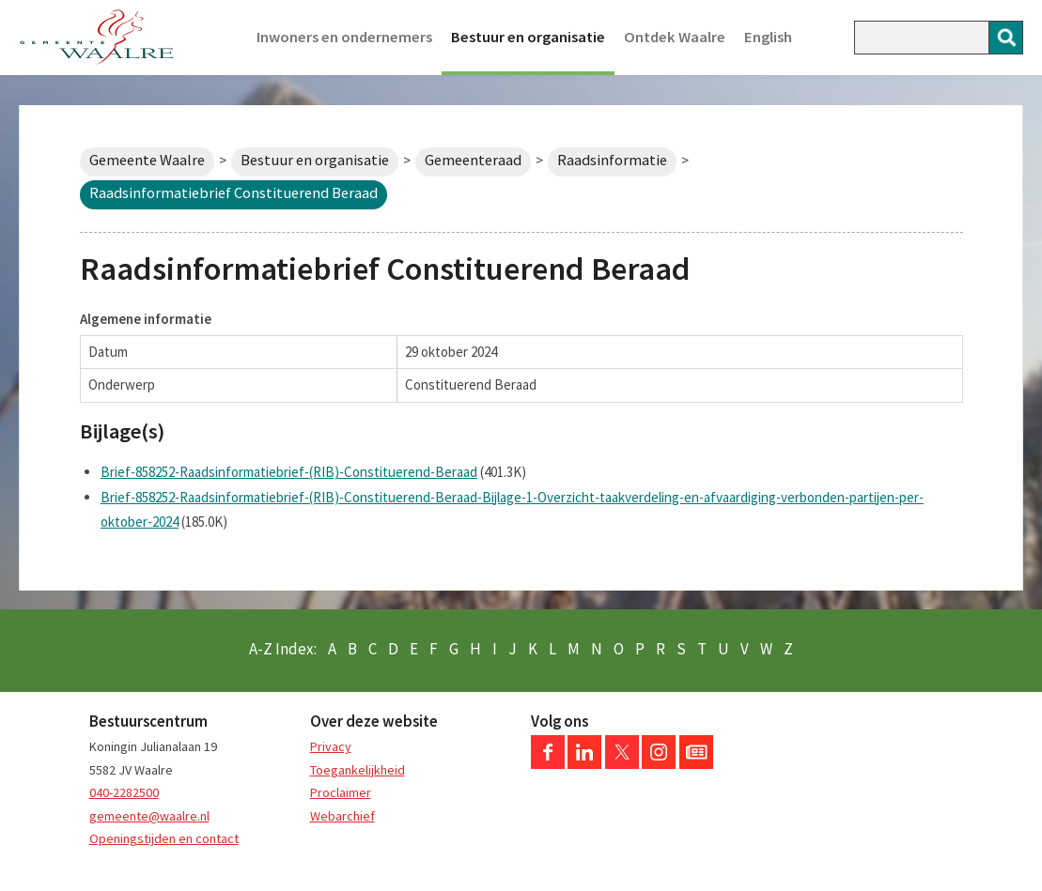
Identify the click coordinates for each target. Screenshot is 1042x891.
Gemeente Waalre (147, 160)
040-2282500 (124, 792)
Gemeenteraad (473, 160)
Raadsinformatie (612, 160)
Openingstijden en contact (164, 838)
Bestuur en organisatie (528, 37)
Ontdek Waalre (674, 37)
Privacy (330, 746)
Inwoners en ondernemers (344, 37)
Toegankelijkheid (357, 769)
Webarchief (342, 815)
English (768, 37)
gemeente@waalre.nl (149, 815)
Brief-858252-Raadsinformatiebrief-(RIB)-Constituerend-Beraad (289, 472)
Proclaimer (340, 792)
